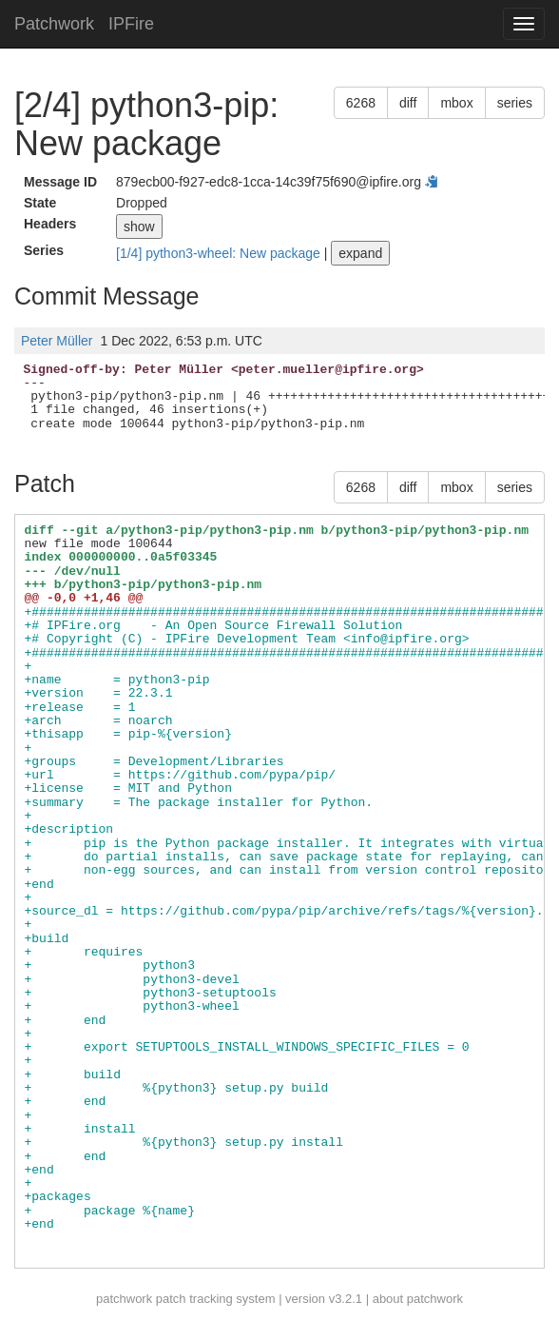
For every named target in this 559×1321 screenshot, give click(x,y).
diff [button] (407, 102)
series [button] (514, 102)
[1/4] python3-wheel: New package (220, 253)
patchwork (124, 1298)
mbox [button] (456, 102)
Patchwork (54, 23)
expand (360, 253)
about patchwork (418, 1298)
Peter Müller (56, 340)
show (139, 226)
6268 (361, 102)
